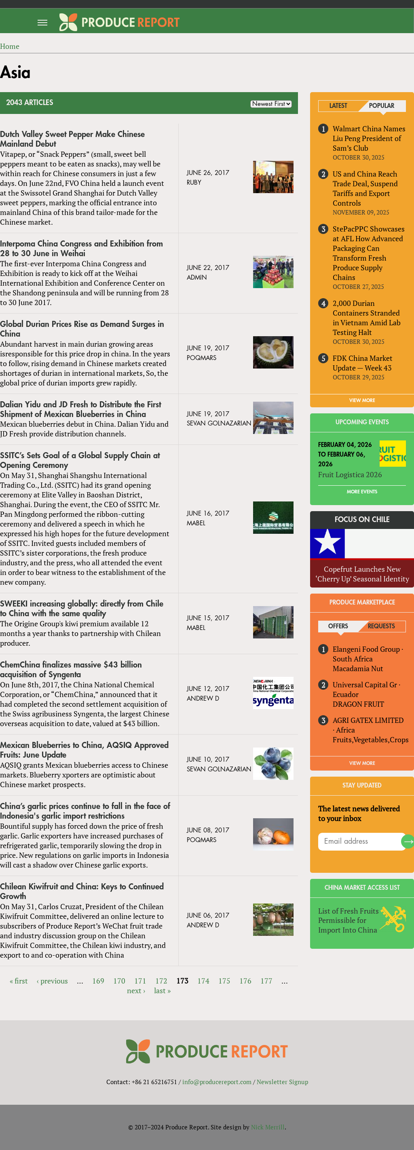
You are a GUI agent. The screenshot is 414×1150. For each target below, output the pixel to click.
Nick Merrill (268, 1127)
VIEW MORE (362, 400)
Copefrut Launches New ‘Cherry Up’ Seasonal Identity (362, 573)
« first (19, 981)
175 (224, 981)
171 (140, 981)
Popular (381, 106)
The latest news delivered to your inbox (359, 813)
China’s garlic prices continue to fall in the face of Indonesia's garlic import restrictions (85, 811)
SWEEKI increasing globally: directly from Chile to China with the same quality (81, 609)
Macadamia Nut (358, 668)
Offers (338, 626)
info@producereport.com (216, 1082)
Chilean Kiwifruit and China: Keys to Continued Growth (82, 892)
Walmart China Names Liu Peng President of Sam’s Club (369, 138)
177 (266, 981)
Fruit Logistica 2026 (350, 474)
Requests (381, 626)
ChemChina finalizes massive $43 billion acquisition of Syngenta (71, 670)
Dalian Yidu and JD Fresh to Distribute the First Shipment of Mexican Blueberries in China (80, 409)
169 (98, 981)
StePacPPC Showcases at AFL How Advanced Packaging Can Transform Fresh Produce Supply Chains (369, 253)
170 (119, 981)
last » (162, 990)
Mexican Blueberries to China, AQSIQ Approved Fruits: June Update (84, 750)
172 (161, 981)
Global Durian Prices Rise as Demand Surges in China (82, 329)
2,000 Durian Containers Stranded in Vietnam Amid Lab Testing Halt (367, 317)
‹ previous (52, 981)
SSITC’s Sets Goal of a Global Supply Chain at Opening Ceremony (80, 461)
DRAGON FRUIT (358, 704)
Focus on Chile (362, 519)
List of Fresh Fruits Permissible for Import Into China (348, 920)
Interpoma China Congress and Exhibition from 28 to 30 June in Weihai (81, 249)
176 (245, 981)
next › (136, 990)
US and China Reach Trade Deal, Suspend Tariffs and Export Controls (365, 188)
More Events (362, 491)
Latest (338, 106)
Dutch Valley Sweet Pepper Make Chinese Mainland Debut (72, 139)
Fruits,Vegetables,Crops (371, 739)
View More (362, 763)
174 (203, 981)
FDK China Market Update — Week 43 (363, 363)
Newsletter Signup (282, 1082)
